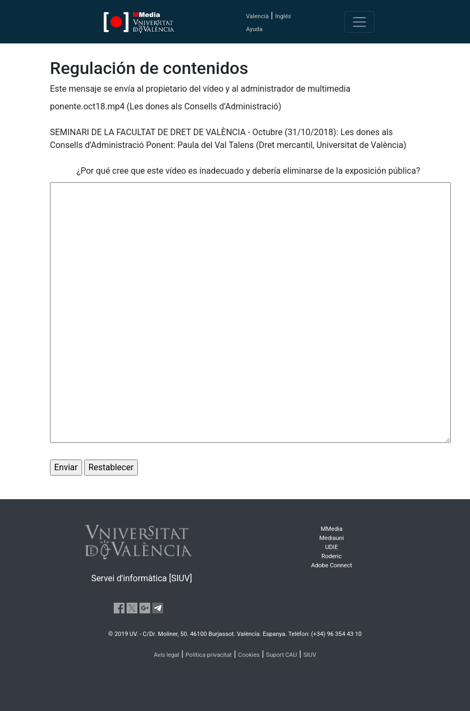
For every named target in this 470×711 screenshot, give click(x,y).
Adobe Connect (331, 565)
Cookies (249, 654)
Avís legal (167, 654)
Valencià (257, 16)
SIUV (309, 654)
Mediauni (331, 538)
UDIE (331, 547)
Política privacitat (209, 654)
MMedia (332, 528)
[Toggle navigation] (359, 22)
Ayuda (254, 29)
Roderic (331, 556)
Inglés (283, 16)
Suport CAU (281, 654)
